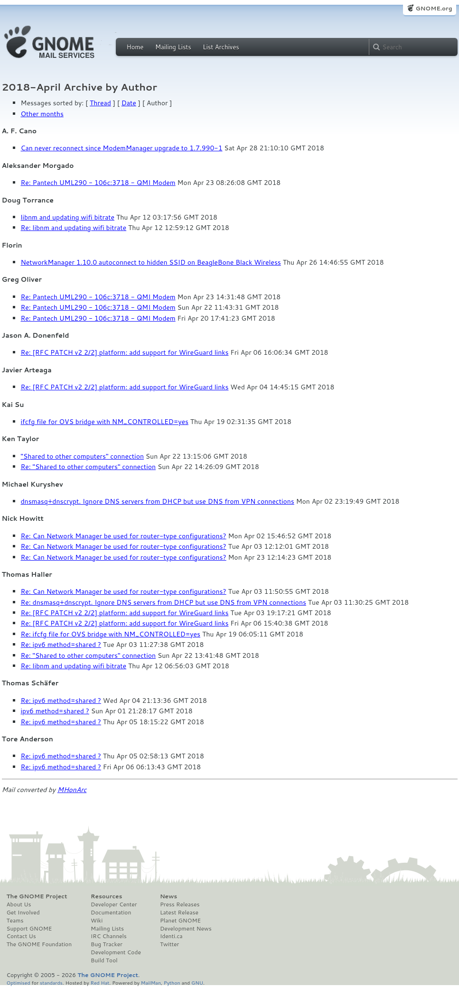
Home (135, 47)
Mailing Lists (173, 47)
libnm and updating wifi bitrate (68, 217)
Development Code (116, 952)
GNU (197, 982)
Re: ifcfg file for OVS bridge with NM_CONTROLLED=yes (111, 634)
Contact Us (21, 936)
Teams (15, 920)
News (168, 896)
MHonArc (72, 789)
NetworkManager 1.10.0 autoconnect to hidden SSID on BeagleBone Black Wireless (151, 262)
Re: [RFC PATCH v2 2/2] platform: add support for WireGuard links (125, 352)
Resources (106, 896)
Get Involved (23, 912)
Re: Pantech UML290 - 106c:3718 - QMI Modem (98, 182)
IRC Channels (109, 936)
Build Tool (104, 960)
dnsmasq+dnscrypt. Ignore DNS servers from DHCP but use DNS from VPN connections (157, 501)
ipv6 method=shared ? (55, 711)
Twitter (169, 944)
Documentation (111, 912)
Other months (42, 114)
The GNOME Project (37, 896)
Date (129, 103)
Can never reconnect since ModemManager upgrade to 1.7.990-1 (122, 148)
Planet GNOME (180, 920)
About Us (19, 904)
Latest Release (179, 912)
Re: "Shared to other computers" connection (88, 466)
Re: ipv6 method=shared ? (61, 644)
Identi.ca (171, 936)
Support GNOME (29, 928)
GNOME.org (433, 8)
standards (51, 982)
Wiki (97, 920)
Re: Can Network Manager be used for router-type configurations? (123, 536)
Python (172, 982)
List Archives (221, 47)
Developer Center (114, 904)
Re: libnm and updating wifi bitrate (74, 227)
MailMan (151, 982)
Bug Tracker (106, 944)
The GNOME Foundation (39, 944)
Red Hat (99, 982)
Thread (100, 103)
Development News (186, 928)
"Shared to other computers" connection (82, 456)
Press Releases (179, 904)
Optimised (18, 982)
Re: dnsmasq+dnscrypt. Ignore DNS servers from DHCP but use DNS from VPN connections (163, 602)
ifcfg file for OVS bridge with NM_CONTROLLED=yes (104, 421)
